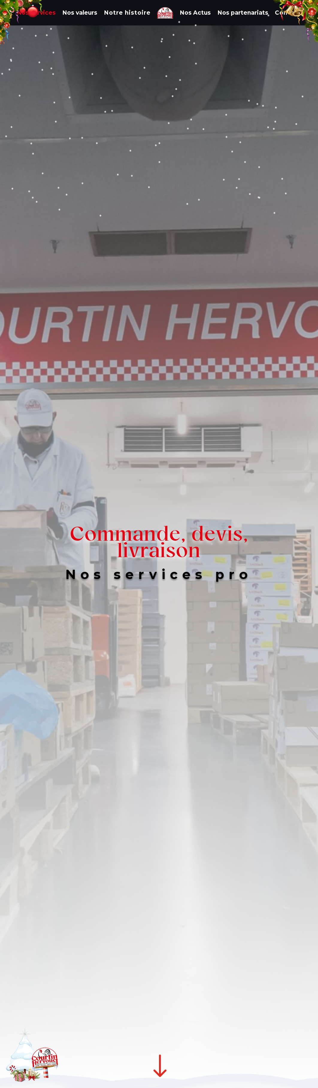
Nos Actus (195, 12)
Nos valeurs (79, 12)
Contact (288, 12)
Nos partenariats (242, 12)
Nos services (36, 12)
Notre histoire (127, 12)
